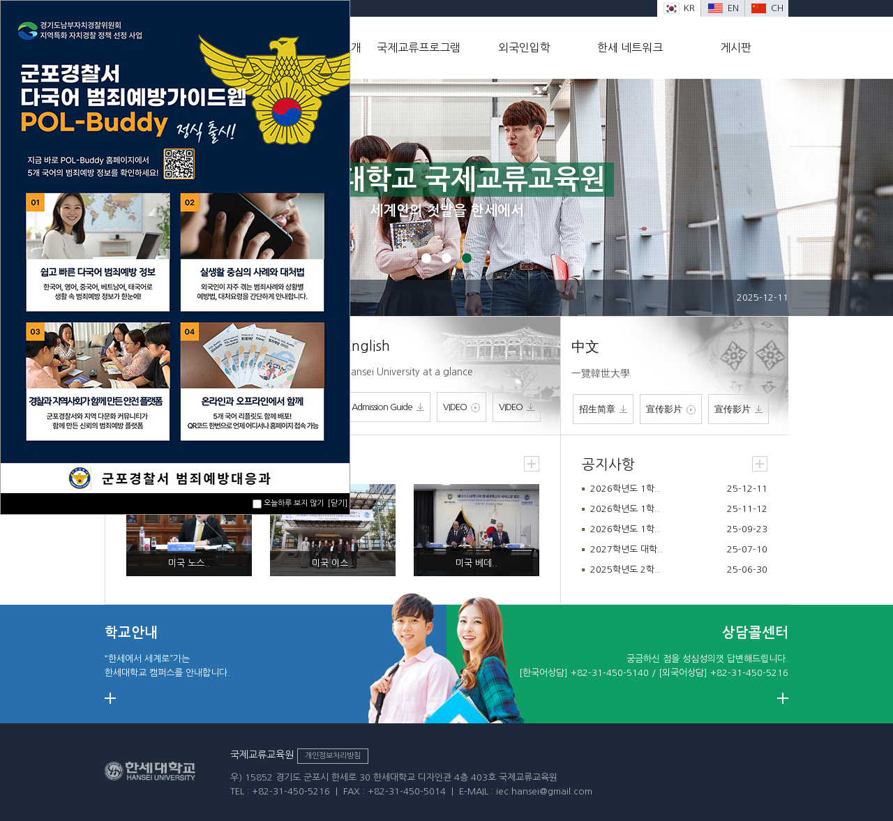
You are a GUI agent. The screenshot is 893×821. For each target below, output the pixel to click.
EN (723, 8)
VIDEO (461, 407)
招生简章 (603, 409)
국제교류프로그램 (418, 47)
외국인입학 (524, 47)
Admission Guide (388, 407)
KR (679, 8)
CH (767, 8)
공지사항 (608, 465)
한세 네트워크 (630, 47)
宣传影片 (671, 409)
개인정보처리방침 (333, 756)
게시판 (735, 47)
